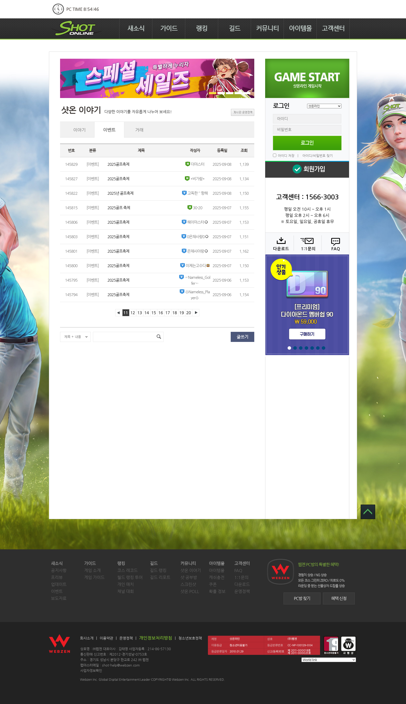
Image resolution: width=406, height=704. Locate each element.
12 (132, 312)
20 (188, 312)
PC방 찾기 (302, 598)
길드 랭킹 (158, 570)
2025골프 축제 (118, 207)
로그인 (307, 143)
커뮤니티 (267, 28)
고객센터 (333, 28)
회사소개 (86, 638)
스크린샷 (188, 584)
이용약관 (106, 638)
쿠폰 (213, 584)
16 (160, 312)
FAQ (335, 243)
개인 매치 (125, 584)
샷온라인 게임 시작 (307, 78)
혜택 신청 (338, 598)
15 (153, 312)
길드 (234, 28)
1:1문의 (241, 577)
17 (167, 312)
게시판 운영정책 (242, 112)
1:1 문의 (307, 243)
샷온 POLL (189, 591)
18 (174, 312)
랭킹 (201, 28)
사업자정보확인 (91, 670)
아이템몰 (300, 28)
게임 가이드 (94, 577)
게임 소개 (92, 570)
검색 (158, 337)
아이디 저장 (286, 156)
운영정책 (242, 591)
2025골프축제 (118, 164)
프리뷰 (57, 577)
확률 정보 (217, 591)
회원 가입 (307, 169)
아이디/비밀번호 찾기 (317, 156)
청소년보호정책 (190, 638)
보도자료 (59, 598)
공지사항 (59, 570)
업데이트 (59, 584)
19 (181, 312)
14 (146, 312)
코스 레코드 (127, 570)
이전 (118, 312)
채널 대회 (125, 591)
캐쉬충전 (216, 577)
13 (139, 312)
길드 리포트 (160, 577)
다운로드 (279, 243)
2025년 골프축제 (120, 193)
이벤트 (57, 591)
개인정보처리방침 (155, 637)
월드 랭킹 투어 (130, 577)
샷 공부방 (188, 577)
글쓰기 (242, 336)
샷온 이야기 (190, 570)
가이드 (168, 28)
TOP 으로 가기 (368, 512)
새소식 (135, 28)
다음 (195, 312)
